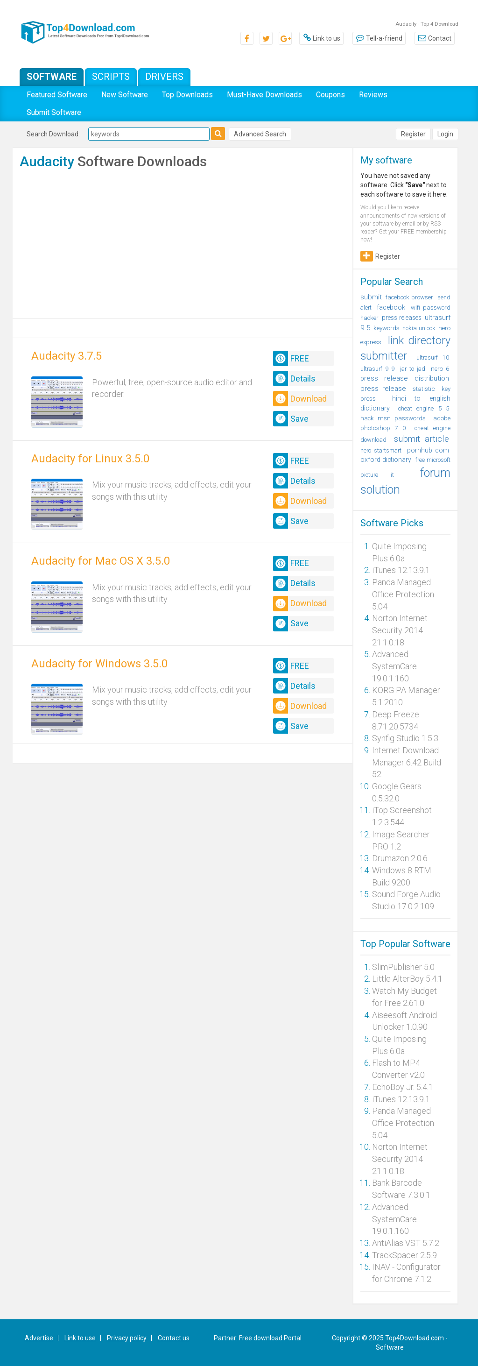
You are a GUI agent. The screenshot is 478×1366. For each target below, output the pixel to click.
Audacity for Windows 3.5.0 (99, 663)
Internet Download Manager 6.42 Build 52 (406, 762)
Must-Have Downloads (264, 94)
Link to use (80, 1338)
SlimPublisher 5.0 (403, 967)
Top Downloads (187, 94)
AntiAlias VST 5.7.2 (405, 1243)
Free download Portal (270, 1338)
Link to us (321, 38)
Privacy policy (127, 1338)
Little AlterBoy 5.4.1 (407, 979)
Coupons (330, 94)
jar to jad (412, 368)
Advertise (39, 1338)
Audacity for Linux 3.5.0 (90, 458)
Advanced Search (260, 134)
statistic (424, 388)
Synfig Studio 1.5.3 (405, 738)
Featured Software (57, 94)
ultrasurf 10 (432, 357)
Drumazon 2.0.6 (400, 858)
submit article (421, 439)
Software (52, 76)
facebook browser (409, 297)
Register (413, 134)
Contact (434, 38)
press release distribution (405, 378)
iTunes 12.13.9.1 (401, 570)
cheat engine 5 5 (423, 408)
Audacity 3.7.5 (66, 355)
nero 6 (440, 368)
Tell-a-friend (379, 38)
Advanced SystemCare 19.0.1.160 (394, 666)
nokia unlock (418, 328)
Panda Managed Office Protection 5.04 (403, 594)
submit (371, 297)
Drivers (164, 76)
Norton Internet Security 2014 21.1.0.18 (400, 630)
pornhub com (428, 450)
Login (445, 134)
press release (383, 388)
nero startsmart (380, 450)
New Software (124, 94)
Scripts (111, 76)
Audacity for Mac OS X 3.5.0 (100, 560)
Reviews (373, 94)
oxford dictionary (385, 459)
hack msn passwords (393, 418)
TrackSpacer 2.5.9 (404, 1255)
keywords (386, 328)
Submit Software (54, 112)
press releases (402, 317)
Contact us (174, 1338)
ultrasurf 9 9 (377, 368)
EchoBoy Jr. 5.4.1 (402, 1087)
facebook (391, 307)
